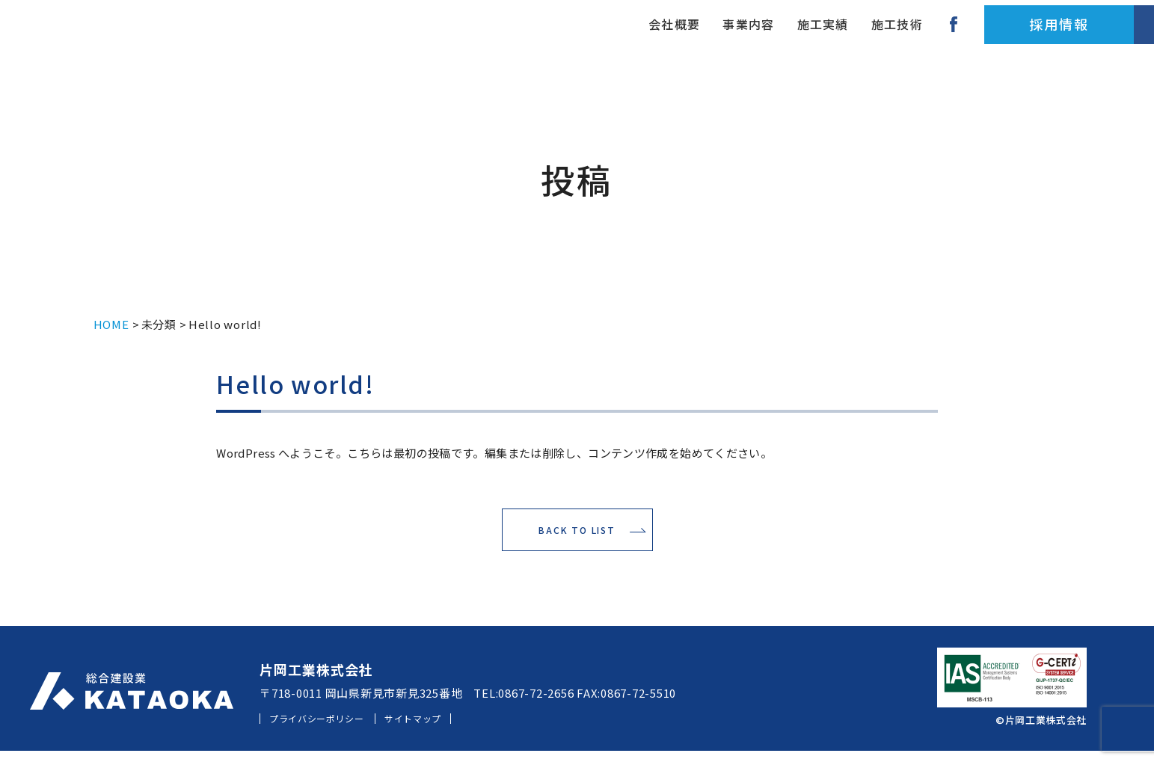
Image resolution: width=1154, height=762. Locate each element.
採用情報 (929, 33)
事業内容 (601, 34)
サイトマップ (450, 729)
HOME (111, 324)
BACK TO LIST (577, 536)
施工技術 (761, 34)
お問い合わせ (1080, 33)
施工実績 (681, 34)
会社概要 (521, 34)
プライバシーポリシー (330, 729)
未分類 (159, 324)
